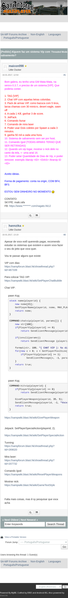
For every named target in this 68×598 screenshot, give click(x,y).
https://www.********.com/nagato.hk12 (30, 205)
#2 (64, 235)
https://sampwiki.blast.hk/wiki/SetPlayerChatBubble (33, 280)
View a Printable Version (15, 537)
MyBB (13, 593)
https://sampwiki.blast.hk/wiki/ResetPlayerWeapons (33, 474)
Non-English (37, 34)
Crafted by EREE (24, 593)
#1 (64, 75)
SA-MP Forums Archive (13, 34)
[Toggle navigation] (61, 5)
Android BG (42, 593)
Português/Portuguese (16, 37)
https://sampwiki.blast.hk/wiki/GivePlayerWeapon (32, 417)
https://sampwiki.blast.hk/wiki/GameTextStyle (30, 485)
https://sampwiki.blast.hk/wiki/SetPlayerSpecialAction (34, 435)
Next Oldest (12, 519)
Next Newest (28, 519)
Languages (54, 34)
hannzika (15, 225)
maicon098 (16, 65)
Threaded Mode (59, 52)
